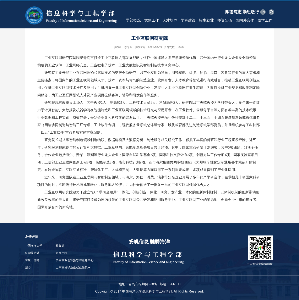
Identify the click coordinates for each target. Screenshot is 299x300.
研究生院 (61, 253)
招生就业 (206, 20)
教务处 (60, 245)
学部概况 (133, 20)
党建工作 (151, 20)
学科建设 (188, 20)
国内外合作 (244, 20)
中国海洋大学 (33, 245)
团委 (28, 267)
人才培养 (169, 20)
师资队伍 (224, 20)
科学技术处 (32, 253)
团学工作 (264, 20)
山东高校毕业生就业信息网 (73, 267)
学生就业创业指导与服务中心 (74, 260)
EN (263, 12)
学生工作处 (32, 260)
